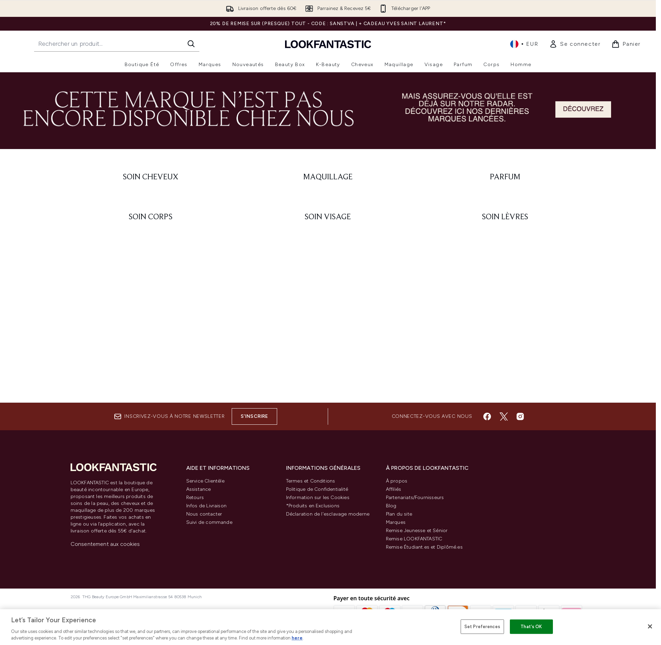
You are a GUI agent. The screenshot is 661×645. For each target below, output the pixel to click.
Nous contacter (204, 514)
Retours (195, 497)
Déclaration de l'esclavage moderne (328, 514)
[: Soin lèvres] (505, 217)
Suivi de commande (209, 522)
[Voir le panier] (626, 44)
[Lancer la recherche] (191, 43)
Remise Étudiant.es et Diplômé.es (424, 547)
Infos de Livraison (206, 506)
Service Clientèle (205, 481)
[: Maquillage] (328, 177)
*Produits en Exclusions (313, 506)
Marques (396, 522)
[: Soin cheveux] (151, 177)
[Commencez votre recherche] (116, 43)
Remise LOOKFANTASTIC (414, 539)
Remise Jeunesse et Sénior (417, 530)
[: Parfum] (505, 177)
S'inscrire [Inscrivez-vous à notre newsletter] (254, 416)
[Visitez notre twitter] (503, 416)
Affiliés (393, 489)
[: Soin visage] (328, 217)
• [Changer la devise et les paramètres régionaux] (524, 44)
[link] (575, 44)
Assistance (198, 489)
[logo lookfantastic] (328, 44)
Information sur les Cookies (317, 497)
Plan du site (399, 514)
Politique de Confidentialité (317, 489)
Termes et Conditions (310, 481)
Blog (391, 506)
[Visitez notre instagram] (520, 416)
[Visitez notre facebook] (487, 416)
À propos (397, 481)
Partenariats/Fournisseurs (415, 497)
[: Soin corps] (151, 217)
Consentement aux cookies (105, 544)
